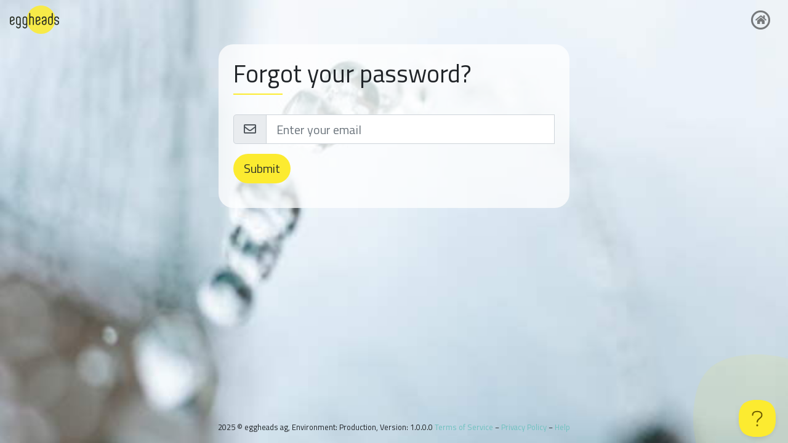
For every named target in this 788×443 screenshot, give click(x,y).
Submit (262, 168)
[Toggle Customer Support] (757, 418)
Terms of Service (464, 427)
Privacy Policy (524, 427)
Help (562, 427)
